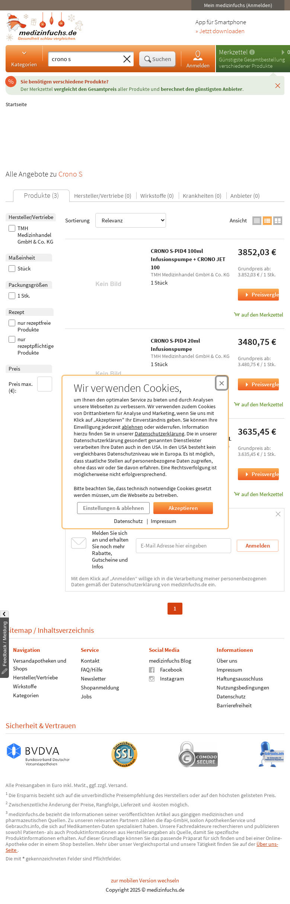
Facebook (165, 669)
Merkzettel (233, 52)
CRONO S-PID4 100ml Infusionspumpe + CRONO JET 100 (188, 259)
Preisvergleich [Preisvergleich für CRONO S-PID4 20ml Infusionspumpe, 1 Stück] (261, 384)
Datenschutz (128, 520)
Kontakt (90, 660)
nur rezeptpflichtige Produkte (31, 346)
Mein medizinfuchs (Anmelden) (238, 5)
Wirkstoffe (24, 685)
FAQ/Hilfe (91, 669)
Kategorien (24, 58)
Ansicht (238, 220)
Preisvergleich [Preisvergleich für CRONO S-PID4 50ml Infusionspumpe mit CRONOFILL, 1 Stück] (261, 474)
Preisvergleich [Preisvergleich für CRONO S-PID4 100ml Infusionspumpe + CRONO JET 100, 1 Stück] (261, 294)
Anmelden (198, 59)
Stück (20, 268)
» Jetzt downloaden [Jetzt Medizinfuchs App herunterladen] (220, 31)
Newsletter (93, 678)
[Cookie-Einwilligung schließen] (222, 383)
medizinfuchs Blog (170, 660)
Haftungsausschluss (240, 678)
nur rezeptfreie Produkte (30, 326)
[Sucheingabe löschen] (127, 59)
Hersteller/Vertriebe (35, 677)
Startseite (16, 104)
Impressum (163, 520)
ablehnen (132, 427)
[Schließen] (278, 85)
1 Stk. (19, 295)
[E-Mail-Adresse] (183, 545)
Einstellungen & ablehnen (113, 507)
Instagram (166, 678)
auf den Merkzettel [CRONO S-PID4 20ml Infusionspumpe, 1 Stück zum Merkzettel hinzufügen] (258, 404)
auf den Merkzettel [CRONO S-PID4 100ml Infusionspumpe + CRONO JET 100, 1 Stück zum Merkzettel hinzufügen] (258, 314)
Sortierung (115, 220)
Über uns (227, 660)
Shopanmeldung (100, 687)
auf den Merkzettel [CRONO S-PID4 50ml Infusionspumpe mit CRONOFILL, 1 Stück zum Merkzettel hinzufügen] (258, 494)
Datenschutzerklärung (159, 433)
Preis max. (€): (30, 385)
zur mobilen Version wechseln (145, 880)
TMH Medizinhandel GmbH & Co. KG (31, 235)
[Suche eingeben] (84, 58)
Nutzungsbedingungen (243, 687)
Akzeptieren (183, 507)
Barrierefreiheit (234, 704)
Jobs (86, 696)
